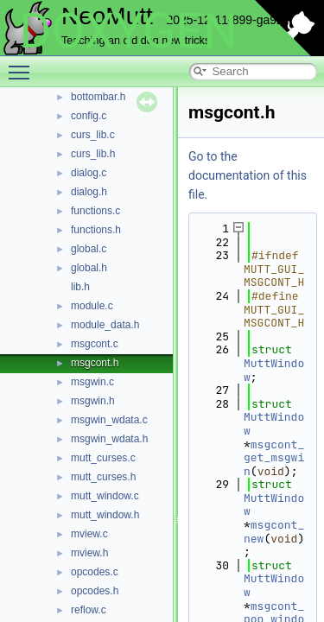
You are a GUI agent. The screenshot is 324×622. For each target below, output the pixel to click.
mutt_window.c (105, 496)
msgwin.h (93, 401)
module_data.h (105, 325)
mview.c (89, 534)
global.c (88, 249)
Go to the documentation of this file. (247, 175)
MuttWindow (274, 370)
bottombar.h (98, 97)
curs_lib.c (93, 135)
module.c (92, 306)
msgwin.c (92, 382)
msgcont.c (94, 344)
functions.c (95, 211)
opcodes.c (94, 572)
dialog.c (88, 173)
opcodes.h (94, 591)
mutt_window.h (105, 515)
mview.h (89, 553)
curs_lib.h (93, 154)
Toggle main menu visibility (23, 64)
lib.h (80, 287)
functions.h (96, 230)
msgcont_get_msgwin (274, 458)
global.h (89, 268)
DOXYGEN (128, 31)
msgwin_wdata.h (109, 439)
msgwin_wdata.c (109, 420)
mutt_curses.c (103, 458)
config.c (88, 116)
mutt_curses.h (103, 477)
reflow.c (88, 610)
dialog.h (89, 192)
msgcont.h (94, 363)
